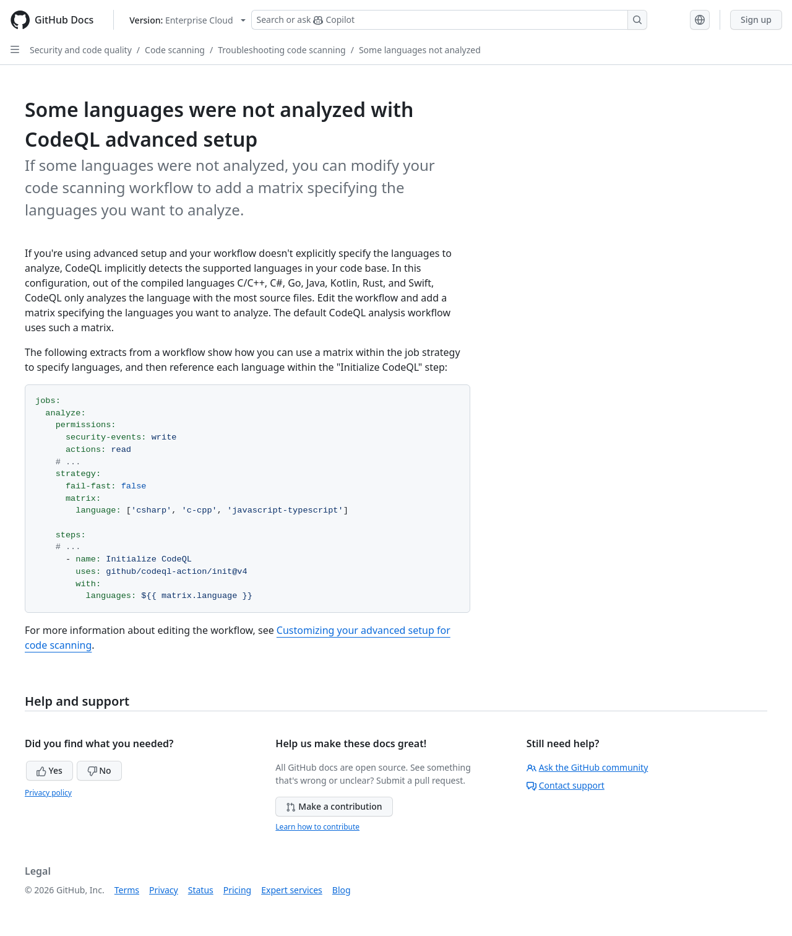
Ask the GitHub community (587, 767)
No (99, 770)
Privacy (163, 890)
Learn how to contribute (317, 826)
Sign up (756, 19)
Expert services (291, 890)
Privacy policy (48, 792)
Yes (49, 770)
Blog (341, 890)
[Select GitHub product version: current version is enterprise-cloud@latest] (187, 20)
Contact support (566, 785)
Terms (126, 890)
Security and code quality (81, 50)
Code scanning (175, 50)
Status (200, 890)
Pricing (237, 890)
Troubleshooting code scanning (282, 50)
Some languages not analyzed (420, 50)
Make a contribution (334, 806)
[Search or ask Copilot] (449, 20)
